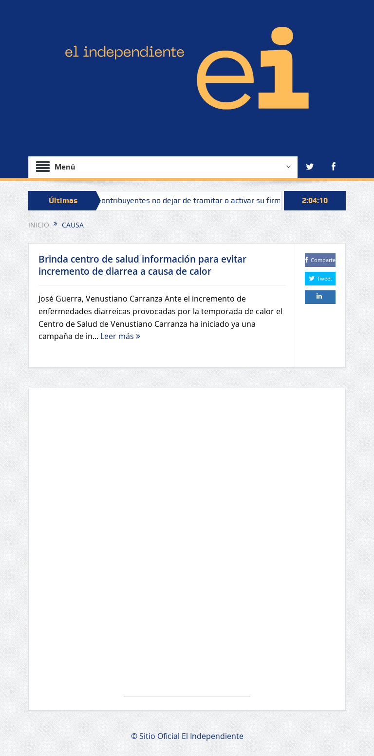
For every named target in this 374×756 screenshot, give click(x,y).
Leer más (120, 336)
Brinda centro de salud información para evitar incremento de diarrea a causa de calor (142, 265)
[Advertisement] (187, 547)
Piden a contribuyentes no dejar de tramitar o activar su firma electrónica (202, 200)
